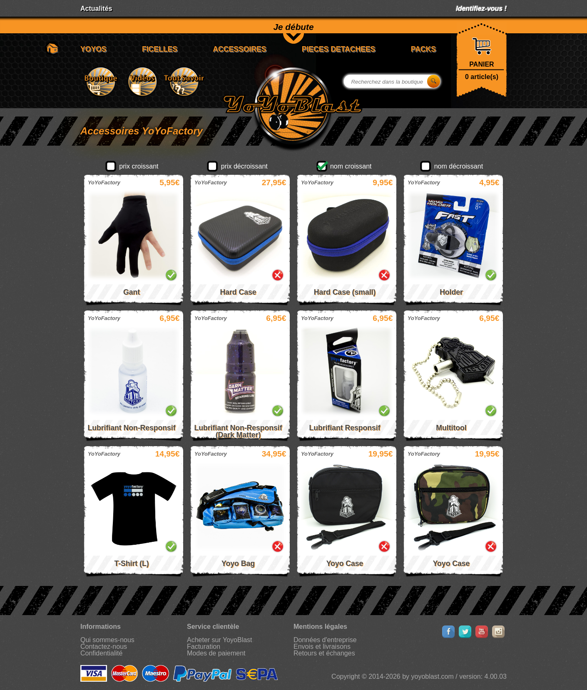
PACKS (423, 49)
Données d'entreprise (325, 639)
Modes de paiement (216, 653)
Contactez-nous (103, 646)
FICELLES (159, 49)
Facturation (203, 646)
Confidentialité (101, 653)
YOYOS (93, 49)
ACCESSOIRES (239, 49)
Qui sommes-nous (107, 639)
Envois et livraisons (322, 646)
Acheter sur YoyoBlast (219, 639)
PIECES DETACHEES (339, 49)
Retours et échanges (324, 653)
